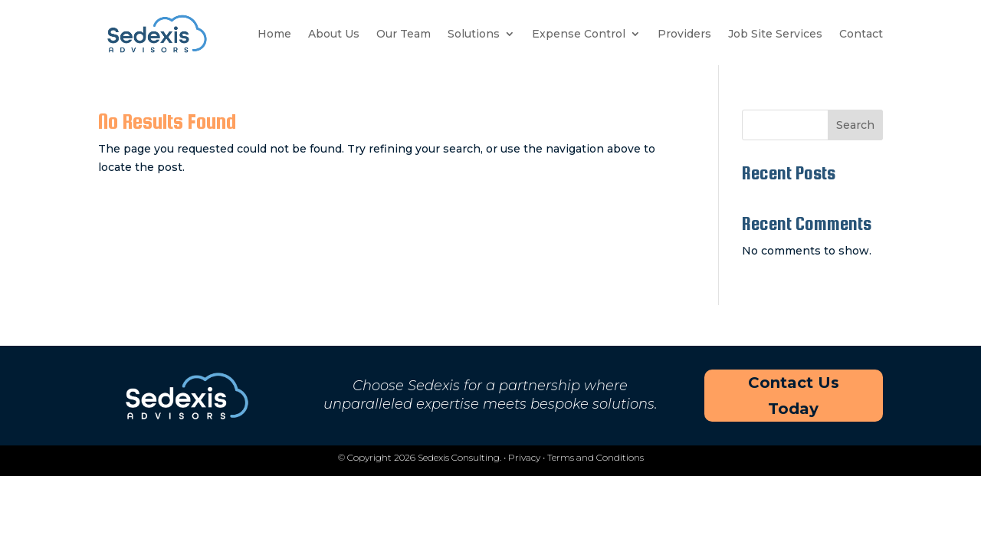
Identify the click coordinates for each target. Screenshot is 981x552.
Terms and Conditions (595, 457)
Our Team (403, 34)
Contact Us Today (793, 395)
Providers (684, 34)
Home (274, 34)
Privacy (524, 457)
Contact (861, 34)
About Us (333, 34)
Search (855, 125)
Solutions (474, 34)
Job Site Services (775, 34)
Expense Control (578, 34)
